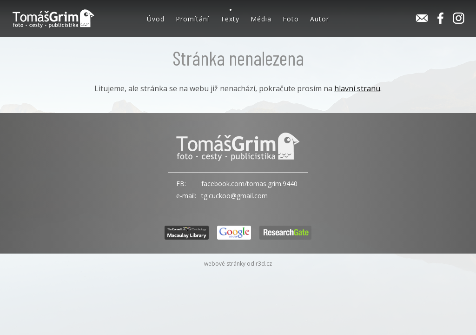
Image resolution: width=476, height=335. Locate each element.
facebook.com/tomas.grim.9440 (249, 183)
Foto (291, 18)
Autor (319, 18)
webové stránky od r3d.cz (238, 264)
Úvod (156, 18)
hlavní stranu (357, 88)
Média (261, 18)
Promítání (192, 18)
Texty (229, 18)
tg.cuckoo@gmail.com (234, 195)
